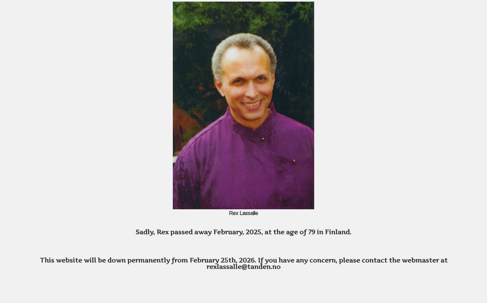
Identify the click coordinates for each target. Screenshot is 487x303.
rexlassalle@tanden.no (243, 267)
